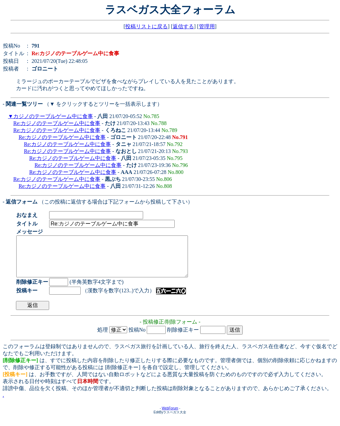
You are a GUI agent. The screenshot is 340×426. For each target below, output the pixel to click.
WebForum (170, 416)
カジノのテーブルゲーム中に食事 (53, 116)
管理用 (207, 26)
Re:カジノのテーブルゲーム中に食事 (56, 123)
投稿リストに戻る (146, 26)
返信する (183, 26)
